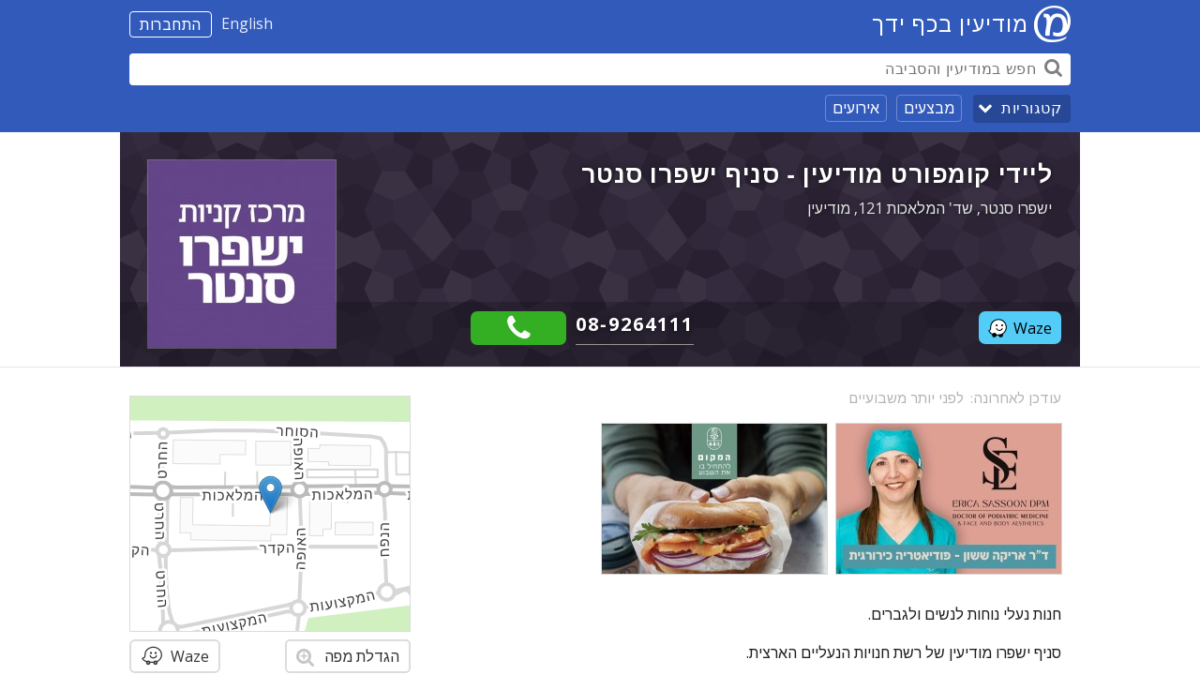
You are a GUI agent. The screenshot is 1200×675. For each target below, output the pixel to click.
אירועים (855, 107)
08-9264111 (635, 324)
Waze (1020, 328)
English (247, 23)
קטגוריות (1031, 108)
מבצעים (929, 107)
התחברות (171, 24)
